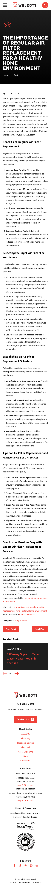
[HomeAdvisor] (25, 865)
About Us (25, 734)
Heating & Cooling (25, 743)
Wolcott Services (27, 614)
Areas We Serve (25, 752)
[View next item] (17, 673)
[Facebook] (14, 865)
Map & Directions (25, 785)
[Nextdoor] (36, 865)
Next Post (40, 629)
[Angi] (19, 865)
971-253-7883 (25, 703)
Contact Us (25, 719)
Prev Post (11, 629)
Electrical (25, 747)
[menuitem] (13, 882)
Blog (17, 620)
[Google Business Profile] (31, 865)
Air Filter (24, 620)
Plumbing (25, 738)
